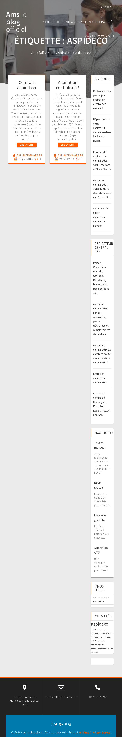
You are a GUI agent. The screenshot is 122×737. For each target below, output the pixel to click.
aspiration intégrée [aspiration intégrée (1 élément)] (97, 637)
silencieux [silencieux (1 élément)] (94, 652)
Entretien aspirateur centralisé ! (99, 378)
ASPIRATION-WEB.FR (29, 155)
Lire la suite (26, 145)
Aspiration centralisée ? (67, 85)
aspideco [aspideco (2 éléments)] (99, 624)
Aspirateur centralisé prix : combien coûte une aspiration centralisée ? (102, 353)
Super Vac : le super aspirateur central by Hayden (100, 217)
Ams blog (16, 22)
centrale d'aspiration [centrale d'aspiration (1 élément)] (98, 641)
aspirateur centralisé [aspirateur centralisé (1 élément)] (98, 630)
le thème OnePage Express (94, 732)
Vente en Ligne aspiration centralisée (79, 22)
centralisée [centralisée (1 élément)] (95, 645)
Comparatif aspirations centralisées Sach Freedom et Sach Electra (102, 160)
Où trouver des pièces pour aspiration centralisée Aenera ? (102, 99)
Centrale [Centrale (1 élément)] (108, 637)
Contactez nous (100, 36)
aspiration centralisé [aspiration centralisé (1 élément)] (106, 633)
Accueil (108, 7)
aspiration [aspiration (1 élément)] (94, 633)
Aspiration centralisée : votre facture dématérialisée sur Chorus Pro (102, 188)
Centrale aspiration (26, 85)
